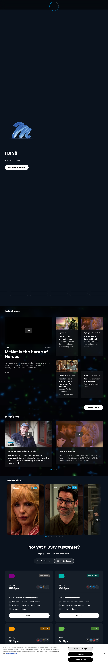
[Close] (104, 653)
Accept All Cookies (80, 660)
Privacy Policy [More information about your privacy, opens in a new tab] (11, 653)
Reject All (80, 654)
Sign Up (29, 615)
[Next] (99, 509)
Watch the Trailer (17, 167)
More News (93, 407)
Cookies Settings (80, 649)
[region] (54, 654)
